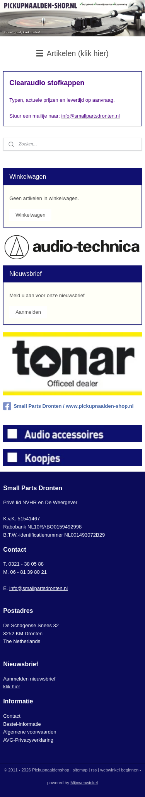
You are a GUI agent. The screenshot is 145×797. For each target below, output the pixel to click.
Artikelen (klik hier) (72, 53)
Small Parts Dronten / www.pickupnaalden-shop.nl (68, 406)
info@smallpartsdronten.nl (38, 588)
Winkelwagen (30, 215)
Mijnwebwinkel (84, 782)
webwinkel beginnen (119, 770)
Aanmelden (28, 312)
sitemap (80, 770)
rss (94, 770)
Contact (11, 716)
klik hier (11, 686)
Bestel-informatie (22, 724)
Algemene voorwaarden (29, 732)
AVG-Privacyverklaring (28, 740)
